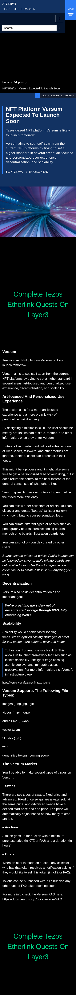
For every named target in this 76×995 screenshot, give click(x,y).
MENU (71, 11)
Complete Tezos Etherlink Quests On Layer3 (38, 304)
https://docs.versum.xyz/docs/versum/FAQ (32, 899)
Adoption (19, 82)
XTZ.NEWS (9, 3)
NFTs (59, 95)
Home (5, 82)
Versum (69, 95)
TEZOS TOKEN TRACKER (18, 9)
